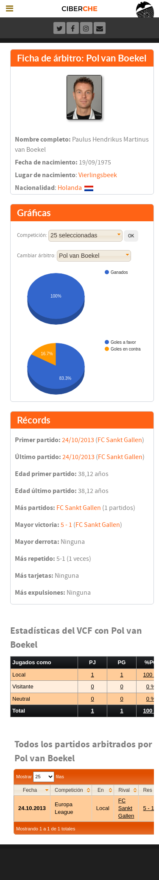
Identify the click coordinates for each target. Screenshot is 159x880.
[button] (131, 236)
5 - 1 (66, 525)
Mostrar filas (40, 776)
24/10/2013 (78, 440)
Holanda (70, 188)
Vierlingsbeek (97, 175)
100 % (151, 674)
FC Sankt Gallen (120, 440)
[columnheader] (32, 790)
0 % (151, 686)
